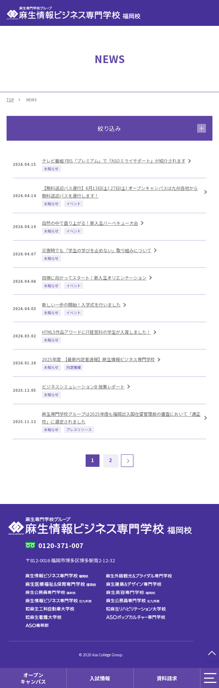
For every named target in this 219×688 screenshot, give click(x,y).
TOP (10, 99)
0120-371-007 (60, 545)
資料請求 (167, 677)
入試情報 (100, 677)
